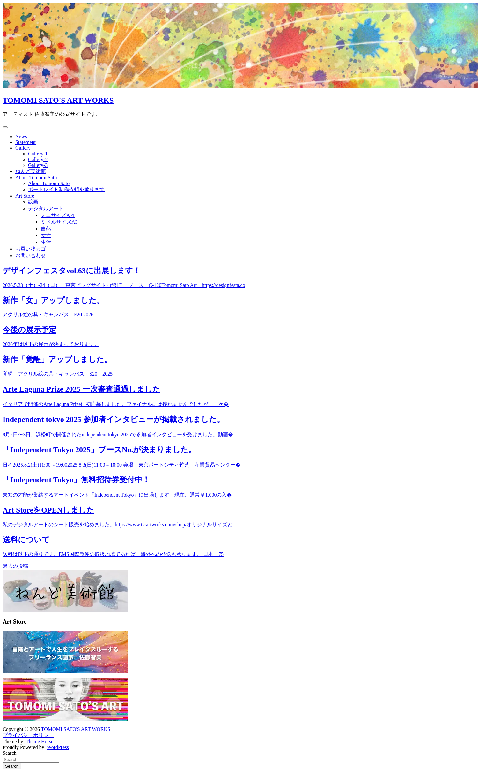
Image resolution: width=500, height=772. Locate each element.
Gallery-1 (38, 153)
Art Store (24, 196)
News (21, 136)
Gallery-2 (38, 159)
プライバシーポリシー (28, 735)
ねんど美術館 (30, 171)
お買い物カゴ (30, 248)
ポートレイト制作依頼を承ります (66, 189)
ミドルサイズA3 (59, 222)
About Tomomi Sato (36, 177)
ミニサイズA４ (58, 215)
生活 (46, 242)
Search (10, 753)
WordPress (58, 747)
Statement (25, 142)
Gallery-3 (38, 165)
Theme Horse (40, 741)
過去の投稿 (15, 566)
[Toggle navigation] (5, 127)
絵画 (33, 202)
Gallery (23, 148)
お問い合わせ (30, 255)
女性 (46, 235)
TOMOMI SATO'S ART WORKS (58, 100)
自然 (46, 228)
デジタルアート (46, 208)
